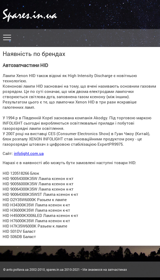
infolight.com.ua (29, 153)
